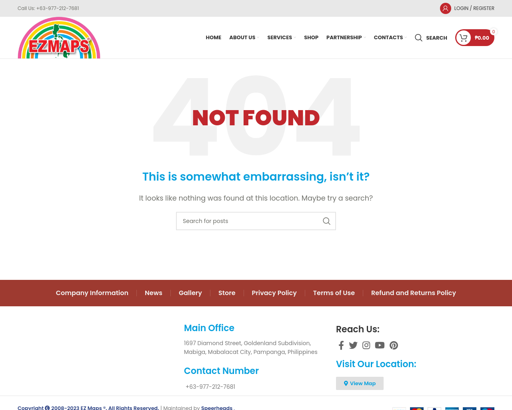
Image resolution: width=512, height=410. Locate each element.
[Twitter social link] (353, 345)
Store (227, 292)
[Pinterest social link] (393, 345)
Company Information (92, 292)
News (153, 292)
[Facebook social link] (341, 345)
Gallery (190, 292)
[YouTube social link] (379, 345)
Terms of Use (334, 292)
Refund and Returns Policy (413, 292)
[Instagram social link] (366, 345)
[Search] (431, 38)
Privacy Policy (274, 292)
